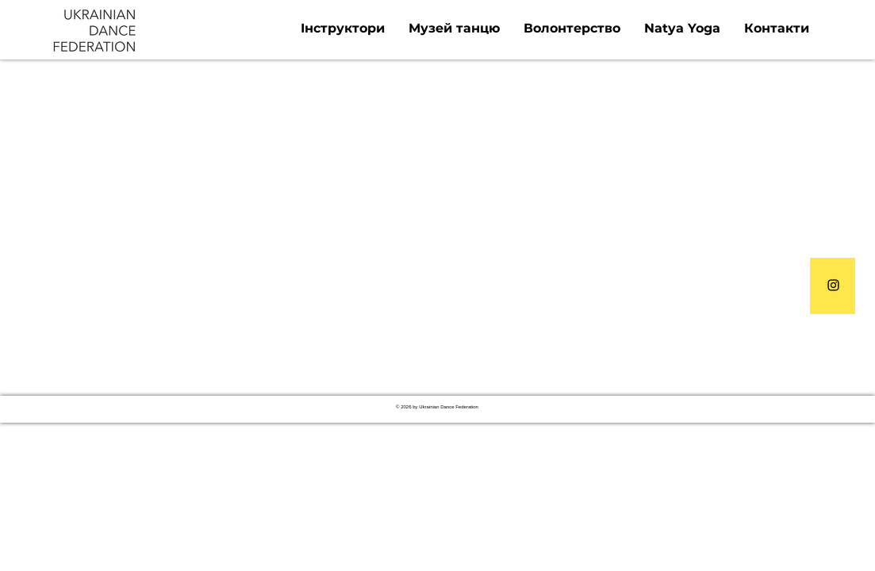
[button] (343, 28)
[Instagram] (833, 285)
